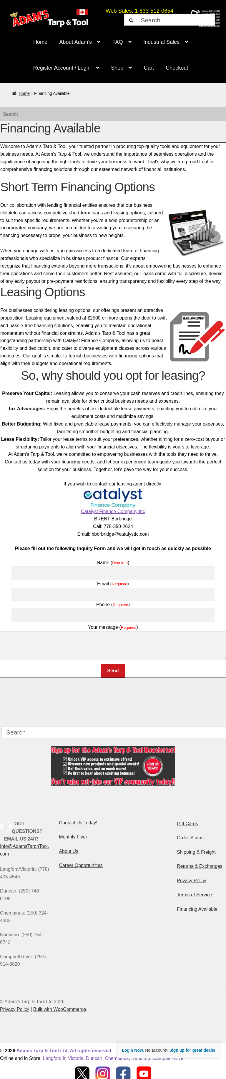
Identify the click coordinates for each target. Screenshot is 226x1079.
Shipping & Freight (196, 852)
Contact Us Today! (78, 822)
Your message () (113, 627)
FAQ (117, 42)
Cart (149, 68)
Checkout (177, 68)
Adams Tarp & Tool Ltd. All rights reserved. (64, 1050)
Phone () (113, 604)
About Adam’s (75, 42)
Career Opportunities (81, 865)
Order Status (190, 837)
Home (40, 42)
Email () (113, 583)
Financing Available (197, 909)
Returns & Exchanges (199, 866)
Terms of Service (194, 894)
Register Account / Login (62, 68)
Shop (117, 68)
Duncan (94, 1058)
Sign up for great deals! (192, 1050)
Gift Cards (187, 823)
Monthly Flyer (73, 836)
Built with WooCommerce (59, 1009)
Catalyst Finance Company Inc (113, 501)
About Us (68, 851)
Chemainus (117, 1058)
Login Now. (133, 1050)
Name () (113, 562)
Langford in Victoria (63, 1058)
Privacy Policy (191, 880)
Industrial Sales (161, 42)
